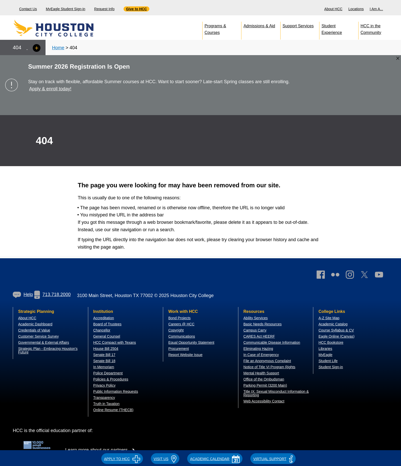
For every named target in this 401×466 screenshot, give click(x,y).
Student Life (328, 361)
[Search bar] (395, 8)
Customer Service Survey (38, 336)
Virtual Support (273, 459)
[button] (122, 458)
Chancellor (101, 330)
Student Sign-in (330, 367)
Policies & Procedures (110, 379)
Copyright (176, 330)
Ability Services (255, 318)
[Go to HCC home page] (65, 28)
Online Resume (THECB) (113, 410)
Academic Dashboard (35, 324)
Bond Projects (179, 318)
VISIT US (165, 459)
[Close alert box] (398, 58)
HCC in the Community (371, 28)
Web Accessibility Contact (263, 401)
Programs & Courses (215, 28)
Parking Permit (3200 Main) (265, 385)
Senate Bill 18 (104, 361)
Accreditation (103, 318)
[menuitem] (334, 7)
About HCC (333, 9)
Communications (181, 336)
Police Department (108, 373)
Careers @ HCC (181, 324)
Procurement (178, 349)
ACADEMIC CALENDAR (215, 459)
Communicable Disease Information (271, 342)
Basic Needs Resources (262, 324)
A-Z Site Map (328, 318)
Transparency (104, 398)
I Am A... (376, 9)
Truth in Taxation (106, 404)
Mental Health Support (261, 373)
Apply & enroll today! (50, 88)
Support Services (298, 26)
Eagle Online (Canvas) (336, 336)
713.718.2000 (52, 294)
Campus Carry (254, 330)
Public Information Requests (115, 391)
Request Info (104, 9)
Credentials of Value (34, 330)
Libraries (325, 349)
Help (23, 294)
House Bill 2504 (105, 349)
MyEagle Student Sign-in (65, 9)
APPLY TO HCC (122, 459)
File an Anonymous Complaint (267, 361)
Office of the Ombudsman (263, 379)
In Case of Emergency (261, 355)
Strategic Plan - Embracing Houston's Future (47, 350)
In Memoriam (103, 367)
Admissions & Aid (259, 26)
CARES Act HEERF (259, 336)
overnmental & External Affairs (45, 342)
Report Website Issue (185, 355)
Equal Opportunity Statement (191, 342)
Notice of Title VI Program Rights (269, 367)
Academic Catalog (333, 324)
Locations (356, 9)
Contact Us (28, 9)
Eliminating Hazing (258, 349)
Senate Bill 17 (104, 355)
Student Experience (331, 28)
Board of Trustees (107, 324)
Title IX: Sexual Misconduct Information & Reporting (276, 393)
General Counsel (106, 336)
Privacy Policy (104, 385)
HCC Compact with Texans (114, 342)
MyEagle (325, 355)
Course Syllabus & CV (336, 330)
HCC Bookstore (330, 342)
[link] (352, 275)
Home (58, 47)
